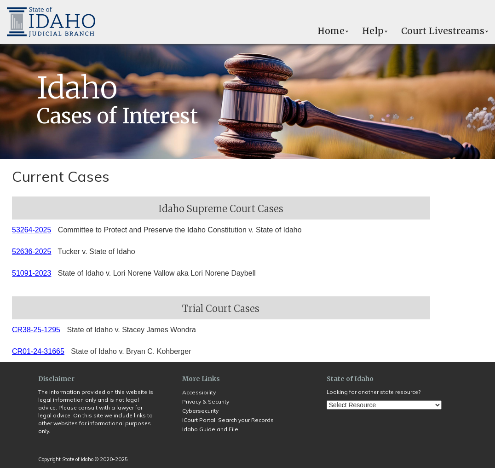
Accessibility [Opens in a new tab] (199, 392)
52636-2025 (31, 251)
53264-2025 (31, 230)
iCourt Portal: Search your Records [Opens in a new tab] (228, 419)
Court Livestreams (444, 30)
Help (374, 30)
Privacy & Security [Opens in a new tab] (205, 401)
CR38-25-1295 (36, 330)
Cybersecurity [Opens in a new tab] (200, 410)
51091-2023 (31, 273)
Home (332, 30)
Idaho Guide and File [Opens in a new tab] (210, 429)
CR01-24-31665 (38, 351)
